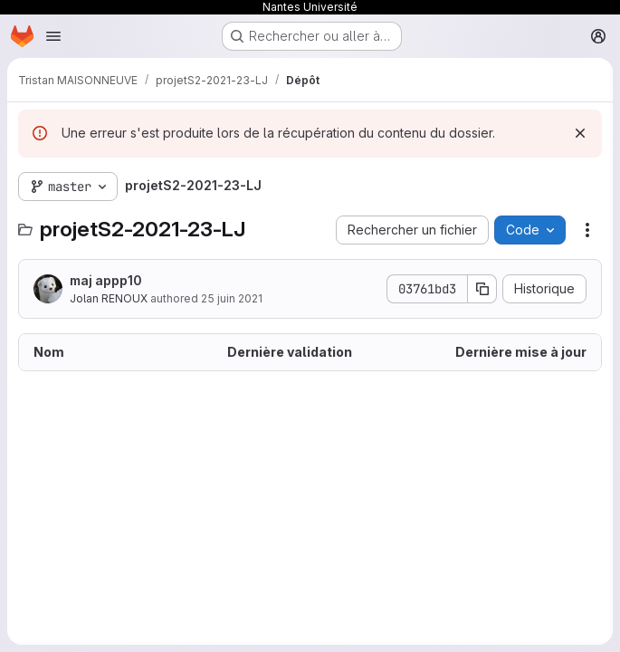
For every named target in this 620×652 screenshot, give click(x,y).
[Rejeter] (580, 133)
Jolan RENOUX (109, 298)
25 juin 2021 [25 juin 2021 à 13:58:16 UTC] (231, 298)
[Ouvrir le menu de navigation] (53, 36)
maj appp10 (106, 280)
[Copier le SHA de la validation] (482, 288)
